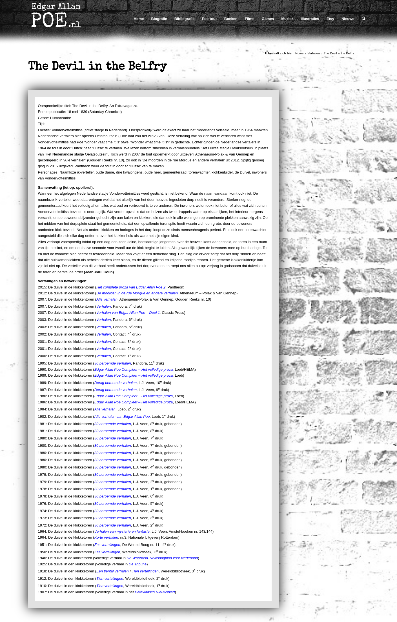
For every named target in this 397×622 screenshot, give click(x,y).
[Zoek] (363, 18)
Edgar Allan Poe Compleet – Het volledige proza (133, 369)
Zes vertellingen (107, 545)
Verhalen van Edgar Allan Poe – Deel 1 (128, 312)
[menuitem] (138, 18)
